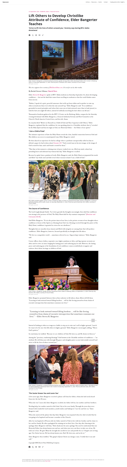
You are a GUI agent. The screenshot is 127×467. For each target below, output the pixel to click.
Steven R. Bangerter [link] (39, 95)
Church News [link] (52, 91)
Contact (106, 2)
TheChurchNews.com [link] (56, 88)
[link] (29, 447)
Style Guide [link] (47, 461)
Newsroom (6, 2)
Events (100, 2)
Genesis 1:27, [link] (57, 143)
